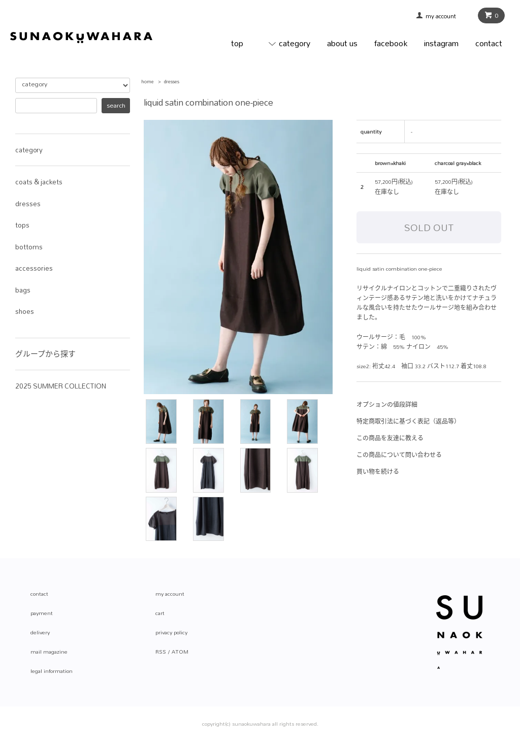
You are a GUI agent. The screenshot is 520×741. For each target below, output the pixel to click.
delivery (40, 632)
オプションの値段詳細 (386, 404)
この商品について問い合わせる (399, 455)
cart (160, 613)
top (237, 43)
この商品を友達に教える (390, 438)
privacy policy (171, 632)
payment (41, 613)
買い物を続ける (377, 471)
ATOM (180, 651)
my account (444, 16)
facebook (390, 43)
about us (342, 43)
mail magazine (49, 651)
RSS (160, 651)
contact (488, 43)
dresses (171, 81)
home (147, 81)
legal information (51, 670)
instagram (441, 43)
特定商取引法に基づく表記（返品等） (408, 421)
